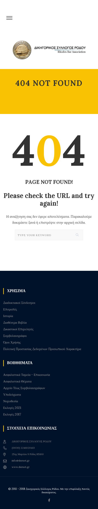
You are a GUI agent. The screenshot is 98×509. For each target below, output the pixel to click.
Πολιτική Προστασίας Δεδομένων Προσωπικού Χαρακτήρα (42, 349)
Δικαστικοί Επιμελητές (18, 329)
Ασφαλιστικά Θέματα (17, 381)
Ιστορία (8, 316)
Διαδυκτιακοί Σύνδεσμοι (19, 303)
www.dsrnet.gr (21, 467)
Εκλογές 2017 (12, 414)
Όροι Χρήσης (12, 342)
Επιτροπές (10, 309)
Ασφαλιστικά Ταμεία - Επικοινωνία (26, 375)
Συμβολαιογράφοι (15, 336)
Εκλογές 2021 (12, 408)
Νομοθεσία (10, 401)
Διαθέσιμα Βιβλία (15, 322)
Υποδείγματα (12, 395)
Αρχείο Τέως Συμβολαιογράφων (24, 388)
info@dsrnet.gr (21, 460)
